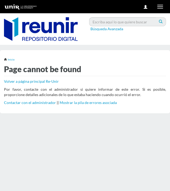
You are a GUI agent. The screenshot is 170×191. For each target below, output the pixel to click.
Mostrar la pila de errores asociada (88, 102)
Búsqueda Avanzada (106, 29)
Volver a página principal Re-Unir (31, 81)
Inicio (11, 59)
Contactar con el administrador (30, 102)
